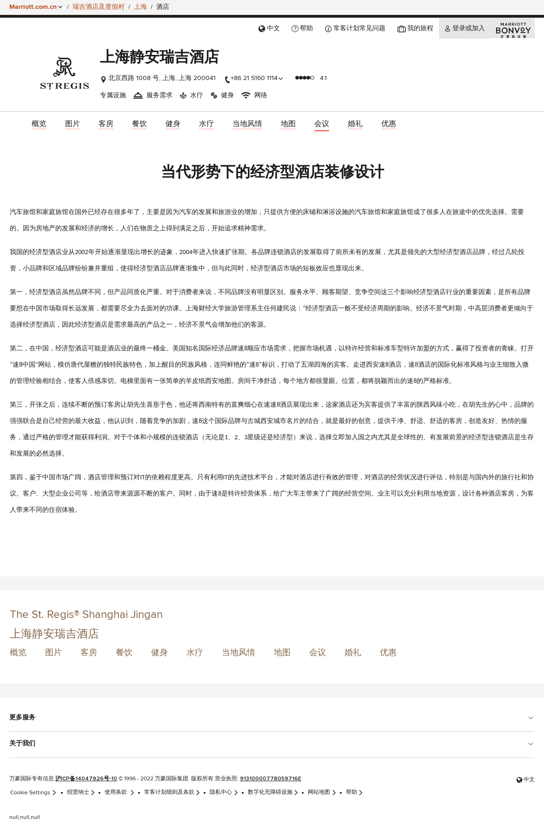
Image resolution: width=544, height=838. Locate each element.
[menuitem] (39, 124)
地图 (282, 653)
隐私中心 (224, 792)
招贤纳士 (81, 792)
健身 (159, 653)
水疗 (194, 653)
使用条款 (120, 792)
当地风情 (238, 653)
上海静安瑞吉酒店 (54, 634)
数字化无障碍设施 (273, 792)
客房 (88, 653)
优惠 (388, 653)
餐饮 (124, 653)
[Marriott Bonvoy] (513, 28)
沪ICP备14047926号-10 (86, 779)
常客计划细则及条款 (172, 792)
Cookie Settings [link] (33, 792)
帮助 (355, 792)
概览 (18, 653)
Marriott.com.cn (33, 7)
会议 (317, 653)
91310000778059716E (270, 779)
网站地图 (322, 792)
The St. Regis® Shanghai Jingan (86, 614)
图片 (53, 653)
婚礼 (353, 653)
